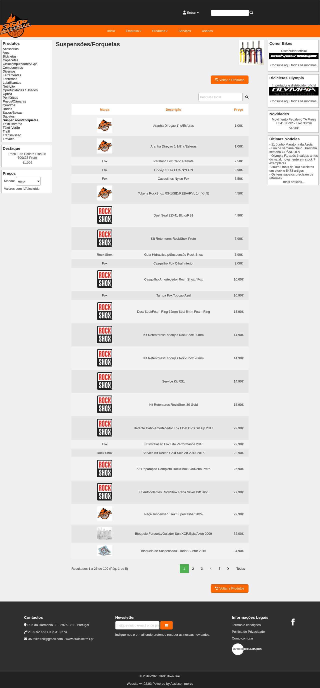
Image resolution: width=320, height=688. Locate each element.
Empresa (132, 31)
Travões (8, 139)
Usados (207, 31)
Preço (238, 110)
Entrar (191, 12)
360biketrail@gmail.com (45, 639)
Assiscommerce (181, 684)
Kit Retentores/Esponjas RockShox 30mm (173, 335)
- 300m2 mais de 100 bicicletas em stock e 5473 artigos (291, 168)
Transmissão (12, 135)
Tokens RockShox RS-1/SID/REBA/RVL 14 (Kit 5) (173, 193)
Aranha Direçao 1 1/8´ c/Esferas (173, 146)
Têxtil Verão (11, 128)
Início (111, 31)
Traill (6, 131)
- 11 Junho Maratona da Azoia (290, 144)
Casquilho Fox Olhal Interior (174, 263)
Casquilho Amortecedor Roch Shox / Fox (173, 279)
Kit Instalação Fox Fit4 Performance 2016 (173, 444)
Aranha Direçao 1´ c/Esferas (173, 126)
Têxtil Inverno (12, 124)
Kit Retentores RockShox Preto (173, 238)
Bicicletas (9, 56)
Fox (105, 161)
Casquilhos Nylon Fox (173, 178)
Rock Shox (104, 254)
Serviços (184, 31)
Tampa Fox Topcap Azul (173, 295)
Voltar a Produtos (229, 80)
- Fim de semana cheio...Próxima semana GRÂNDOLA (293, 150)
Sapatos (9, 116)
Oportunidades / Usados (20, 90)
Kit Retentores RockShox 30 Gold (173, 404)
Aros (6, 52)
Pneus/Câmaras (14, 101)
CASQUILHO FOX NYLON (173, 170)
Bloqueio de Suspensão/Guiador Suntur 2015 (173, 551)
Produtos (158, 31)
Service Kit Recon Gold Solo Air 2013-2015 (173, 453)
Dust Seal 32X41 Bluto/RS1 (173, 215)
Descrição (173, 110)
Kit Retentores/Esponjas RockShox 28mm (173, 358)
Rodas (7, 109)
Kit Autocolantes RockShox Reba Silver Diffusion (173, 492)
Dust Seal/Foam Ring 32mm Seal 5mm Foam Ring (173, 312)
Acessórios (10, 49)
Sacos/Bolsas (12, 112)
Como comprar (242, 638)
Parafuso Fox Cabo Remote (174, 161)
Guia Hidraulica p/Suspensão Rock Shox (173, 254)
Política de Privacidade (248, 632)
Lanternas (10, 79)
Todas (240, 568)
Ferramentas (12, 75)
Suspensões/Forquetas (20, 120)
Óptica (7, 94)
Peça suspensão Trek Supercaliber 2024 (173, 514)
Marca (104, 110)
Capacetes (10, 60)
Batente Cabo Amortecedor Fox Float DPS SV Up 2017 (173, 428)
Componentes (13, 68)
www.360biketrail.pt (80, 639)
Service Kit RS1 (173, 381)
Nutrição (9, 86)
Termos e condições (246, 625)
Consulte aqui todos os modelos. (294, 65)
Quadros (9, 105)
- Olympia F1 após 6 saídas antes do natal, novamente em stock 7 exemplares (293, 159)
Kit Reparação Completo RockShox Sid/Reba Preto (173, 469)
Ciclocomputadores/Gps (20, 64)
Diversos (9, 71)
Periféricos (10, 98)
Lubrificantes (12, 82)
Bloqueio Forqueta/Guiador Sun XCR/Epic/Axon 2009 (173, 534)
